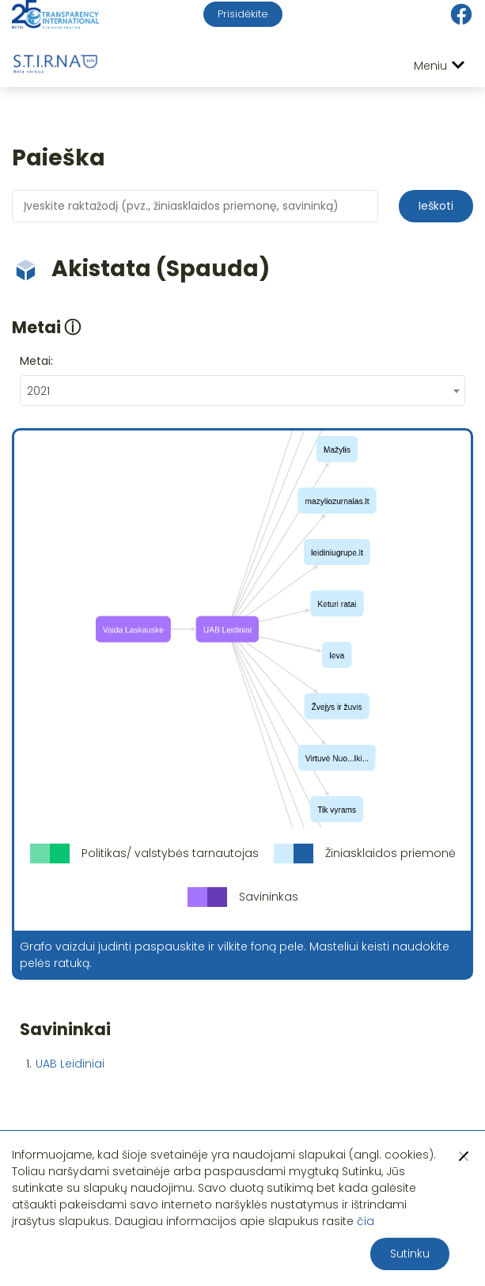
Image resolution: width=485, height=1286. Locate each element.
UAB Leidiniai (70, 1064)
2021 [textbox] (38, 391)
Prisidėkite (243, 13)
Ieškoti (436, 206)
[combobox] (242, 390)
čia (365, 1221)
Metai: (36, 361)
